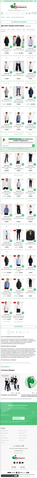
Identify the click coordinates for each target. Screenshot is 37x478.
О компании (21, 440)
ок (15, 475)
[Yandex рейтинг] (14, 468)
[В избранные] (11, 36)
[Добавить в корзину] (11, 47)
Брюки (23, 29)
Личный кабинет (4, 430)
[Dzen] (17, 463)
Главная (3, 17)
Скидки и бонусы (22, 433)
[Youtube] (23, 463)
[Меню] (2, 13)
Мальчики (18, 29)
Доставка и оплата (22, 430)
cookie (12, 475)
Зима (8, 29)
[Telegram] (23, 446)
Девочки (13, 29)
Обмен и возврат (4, 433)
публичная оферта (26, 476)
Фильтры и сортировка (18, 22)
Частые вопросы (4, 437)
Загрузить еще (18, 326)
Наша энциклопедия (23, 435)
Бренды (8, 17)
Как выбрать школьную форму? (9, 395)
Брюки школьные (31, 29)
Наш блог (3, 435)
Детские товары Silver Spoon (18, 17)
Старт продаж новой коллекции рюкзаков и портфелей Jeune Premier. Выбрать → (19, 1)
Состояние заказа (5, 440)
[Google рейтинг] (23, 468)
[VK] (20, 463)
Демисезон (3, 29)
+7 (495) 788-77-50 (18, 446)
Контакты (3, 442)
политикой (19, 147)
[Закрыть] (35, 1)
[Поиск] (27, 13)
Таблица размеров (22, 437)
